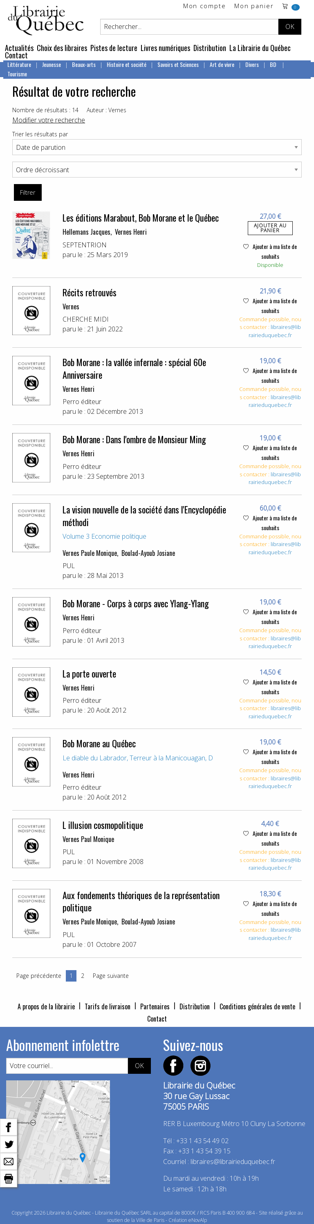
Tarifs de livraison (107, 1006)
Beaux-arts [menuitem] (84, 64)
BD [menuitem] (274, 64)
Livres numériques (165, 47)
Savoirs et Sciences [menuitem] (178, 64)
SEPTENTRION (85, 244)
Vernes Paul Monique (88, 839)
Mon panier (254, 6)
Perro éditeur (82, 401)
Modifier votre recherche (48, 120)
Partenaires (155, 1006)
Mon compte (204, 6)
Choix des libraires (62, 47)
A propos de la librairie (46, 1006)
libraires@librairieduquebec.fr (275, 331)
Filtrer (27, 192)
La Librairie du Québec (260, 47)
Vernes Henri (131, 232)
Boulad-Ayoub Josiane (148, 553)
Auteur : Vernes (106, 110)
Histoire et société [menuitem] (126, 64)
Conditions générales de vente (257, 1006)
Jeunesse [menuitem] (51, 64)
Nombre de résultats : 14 (45, 110)
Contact (16, 55)
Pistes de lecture (113, 47)
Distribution (209, 47)
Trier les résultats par (40, 134)
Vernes (71, 306)
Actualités (19, 47)
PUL (69, 565)
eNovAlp (197, 1220)
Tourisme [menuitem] (17, 73)
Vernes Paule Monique (90, 553)
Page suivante (111, 976)
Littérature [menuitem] (19, 64)
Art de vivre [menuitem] (222, 64)
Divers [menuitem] (252, 64)
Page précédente (38, 976)
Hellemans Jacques (86, 232)
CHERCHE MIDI (86, 319)
